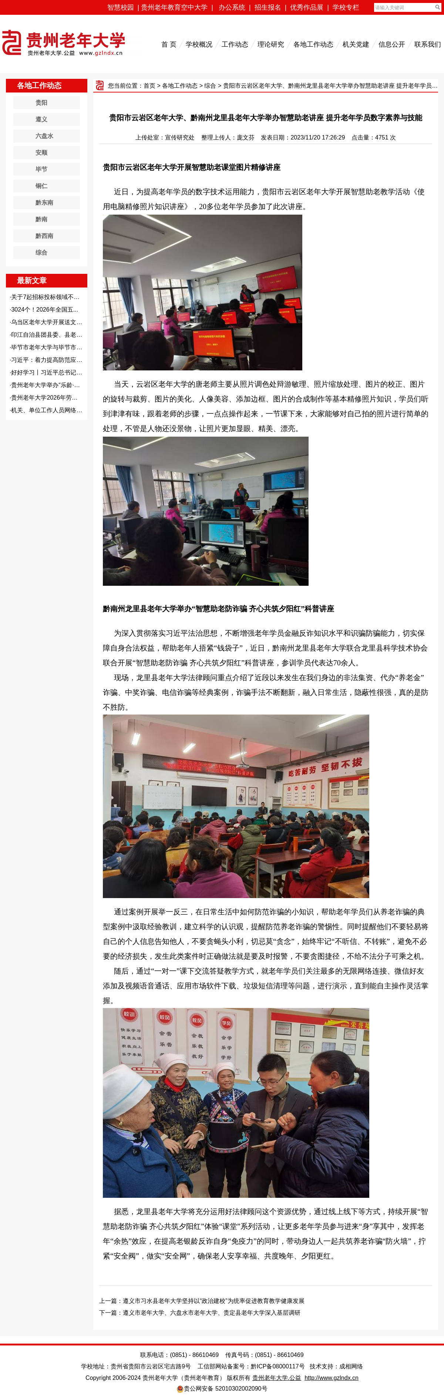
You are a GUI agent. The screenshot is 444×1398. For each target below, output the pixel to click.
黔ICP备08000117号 (278, 1366)
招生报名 (268, 7)
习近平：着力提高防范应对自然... (55, 360)
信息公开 (392, 44)
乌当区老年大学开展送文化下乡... (55, 322)
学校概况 (199, 44)
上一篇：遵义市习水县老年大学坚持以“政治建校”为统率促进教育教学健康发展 (202, 1301)
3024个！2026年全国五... (44, 309)
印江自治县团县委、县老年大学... (55, 335)
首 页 (168, 44)
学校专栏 (346, 7)
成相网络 (351, 1366)
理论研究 (271, 44)
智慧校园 (120, 7)
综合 (210, 86)
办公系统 (232, 7)
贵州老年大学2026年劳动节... (49, 397)
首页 (149, 86)
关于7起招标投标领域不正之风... (53, 297)
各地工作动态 (313, 44)
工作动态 (235, 44)
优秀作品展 (306, 7)
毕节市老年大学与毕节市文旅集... (55, 347)
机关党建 (356, 44)
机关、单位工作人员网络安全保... (55, 410)
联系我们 (427, 44)
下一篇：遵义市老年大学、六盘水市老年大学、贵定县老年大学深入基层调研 (199, 1313)
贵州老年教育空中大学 (174, 7)
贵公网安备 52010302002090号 (225, 1388)
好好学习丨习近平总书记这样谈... (55, 372)
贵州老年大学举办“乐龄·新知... (51, 385)
